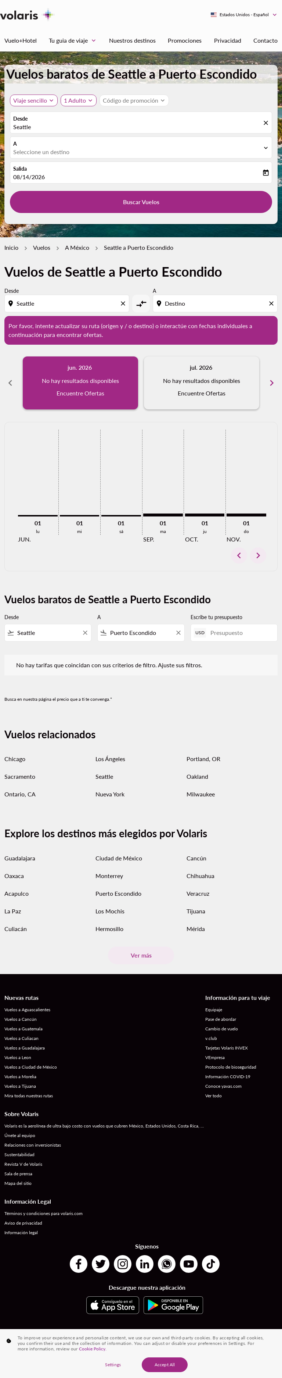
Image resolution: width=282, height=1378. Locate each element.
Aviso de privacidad (23, 1223)
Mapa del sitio (18, 1183)
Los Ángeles (110, 758)
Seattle (104, 776)
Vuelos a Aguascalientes (27, 1009)
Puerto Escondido (118, 893)
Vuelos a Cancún (20, 1019)
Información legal (21, 1232)
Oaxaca (14, 875)
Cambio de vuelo (221, 1028)
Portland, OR (203, 758)
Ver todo (213, 1095)
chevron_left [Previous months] (10, 383)
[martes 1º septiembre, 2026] (163, 515)
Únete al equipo (19, 1135)
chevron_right (258, 555)
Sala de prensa (18, 1173)
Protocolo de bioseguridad (230, 1067)
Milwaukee (201, 794)
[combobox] (68, 303)
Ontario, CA (20, 794)
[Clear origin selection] (124, 303)
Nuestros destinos (132, 40)
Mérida (196, 928)
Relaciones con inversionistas (32, 1145)
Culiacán (15, 928)
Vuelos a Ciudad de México (30, 1067)
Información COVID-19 (227, 1076)
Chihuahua (200, 875)
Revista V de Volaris (23, 1164)
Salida (20, 169)
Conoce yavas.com (223, 1086)
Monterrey (109, 875)
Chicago (14, 758)
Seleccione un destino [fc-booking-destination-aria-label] (41, 151)
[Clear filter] (85, 632)
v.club (211, 1038)
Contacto (265, 40)
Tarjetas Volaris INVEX (226, 1048)
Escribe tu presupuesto (216, 617)
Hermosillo (109, 928)
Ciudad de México (118, 858)
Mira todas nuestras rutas (28, 1095)
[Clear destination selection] (272, 303)
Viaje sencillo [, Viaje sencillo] (30, 100)
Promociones (185, 40)
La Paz (12, 911)
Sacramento (19, 776)
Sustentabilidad (19, 1154)
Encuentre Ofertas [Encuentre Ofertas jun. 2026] (80, 393)
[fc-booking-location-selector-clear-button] (267, 123)
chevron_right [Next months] (272, 383)
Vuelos (41, 247)
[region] (141, 1353)
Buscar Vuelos (141, 201)
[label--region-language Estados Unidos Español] (244, 14)
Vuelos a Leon (17, 1057)
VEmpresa (215, 1057)
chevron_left (239, 555)
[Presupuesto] (240, 632)
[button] (79, 100)
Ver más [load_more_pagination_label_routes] (141, 955)
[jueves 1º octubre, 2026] (205, 515)
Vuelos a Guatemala (23, 1028)
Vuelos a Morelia (20, 1076)
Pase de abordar (220, 1019)
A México (77, 247)
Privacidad (227, 40)
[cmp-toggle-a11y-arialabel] (141, 303)
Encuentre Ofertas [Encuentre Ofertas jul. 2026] (201, 393)
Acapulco (16, 893)
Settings (113, 1364)
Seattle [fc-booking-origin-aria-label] (22, 126)
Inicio (11, 247)
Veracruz (198, 893)
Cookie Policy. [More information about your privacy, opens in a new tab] (92, 1349)
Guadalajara (19, 858)
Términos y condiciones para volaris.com (43, 1213)
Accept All (165, 1364)
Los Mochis (109, 911)
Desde (20, 119)
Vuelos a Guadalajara (24, 1048)
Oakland (197, 776)
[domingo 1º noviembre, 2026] (246, 515)
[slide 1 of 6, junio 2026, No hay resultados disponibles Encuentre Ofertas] (80, 382)
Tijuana (196, 911)
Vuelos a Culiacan (21, 1038)
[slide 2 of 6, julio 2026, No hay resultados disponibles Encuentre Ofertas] (201, 382)
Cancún (196, 858)
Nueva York (109, 794)
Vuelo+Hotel (20, 40)
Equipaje (213, 1009)
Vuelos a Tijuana (20, 1086)
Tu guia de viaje (74, 40)
